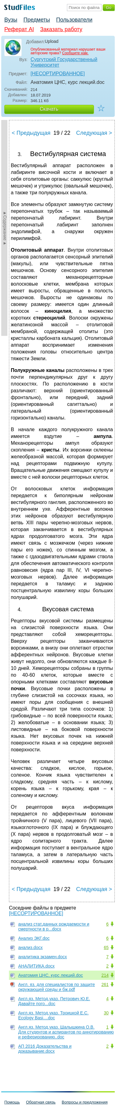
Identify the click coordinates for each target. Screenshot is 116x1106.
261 (105, 984)
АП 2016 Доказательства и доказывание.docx (45, 1049)
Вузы (10, 20)
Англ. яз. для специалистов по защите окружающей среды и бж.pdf (56, 987)
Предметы (36, 20)
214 (105, 975)
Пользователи (74, 20)
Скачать (49, 109)
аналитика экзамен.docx (42, 956)
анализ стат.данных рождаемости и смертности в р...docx (53, 926)
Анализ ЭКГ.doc (34, 938)
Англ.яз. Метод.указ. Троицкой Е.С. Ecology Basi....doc (53, 1015)
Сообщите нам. (75, 53)
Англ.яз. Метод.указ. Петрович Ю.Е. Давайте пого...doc (54, 1001)
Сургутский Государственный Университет (64, 62)
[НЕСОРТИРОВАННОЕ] (58, 73)
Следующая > (94, 133)
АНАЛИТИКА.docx (36, 966)
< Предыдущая (31, 133)
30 (106, 1012)
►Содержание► (4, 228)
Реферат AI (19, 29)
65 (106, 947)
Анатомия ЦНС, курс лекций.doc (50, 975)
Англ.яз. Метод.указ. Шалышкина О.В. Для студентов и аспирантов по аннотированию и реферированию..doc (66, 1032)
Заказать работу (61, 29)
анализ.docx (30, 947)
